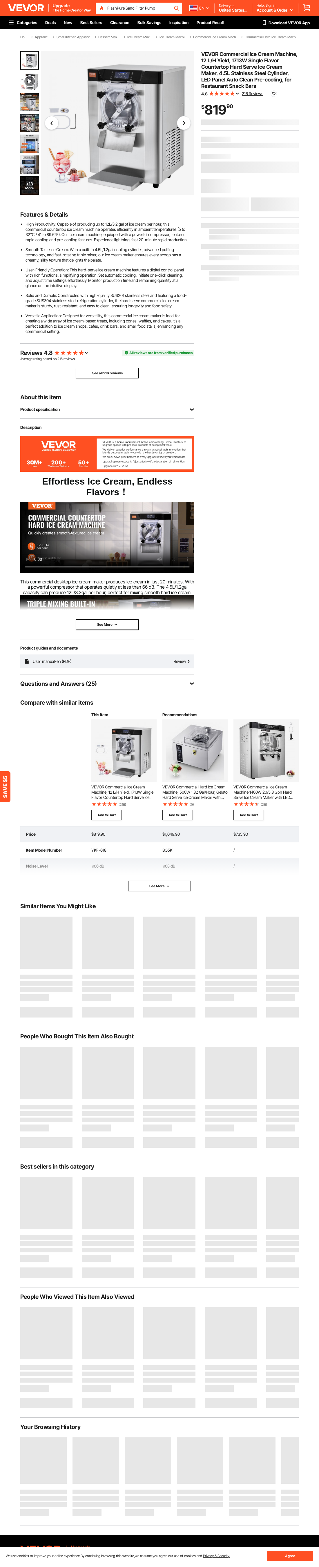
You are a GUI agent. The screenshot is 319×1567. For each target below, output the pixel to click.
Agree (290, 1556)
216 (60, 359)
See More (159, 886)
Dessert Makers (109, 37)
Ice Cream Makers (140, 37)
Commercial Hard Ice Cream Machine (272, 37)
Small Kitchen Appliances (75, 37)
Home (24, 37)
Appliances (43, 37)
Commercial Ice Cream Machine (216, 37)
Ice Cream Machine (173, 37)
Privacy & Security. (216, 1556)
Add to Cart (106, 815)
